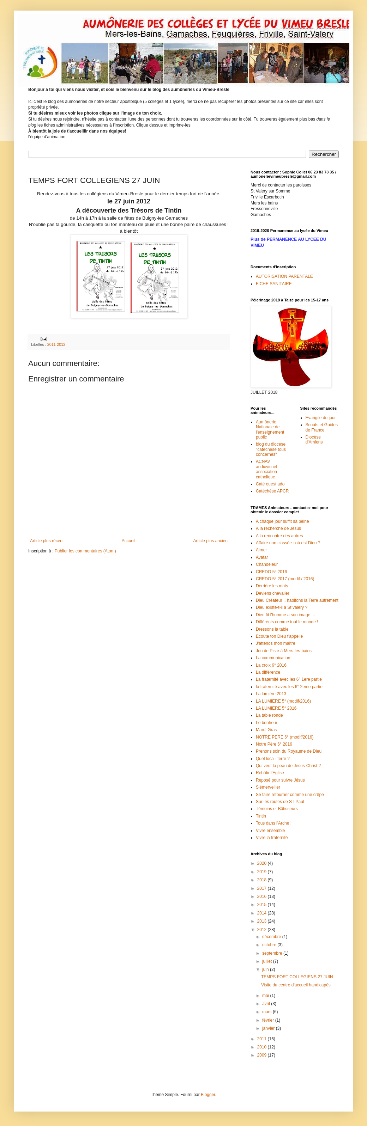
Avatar (262, 557)
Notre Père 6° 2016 (274, 744)
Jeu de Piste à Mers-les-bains (284, 650)
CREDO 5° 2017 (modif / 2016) (285, 578)
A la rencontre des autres (279, 535)
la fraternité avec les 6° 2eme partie (289, 686)
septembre (272, 953)
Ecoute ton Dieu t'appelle (279, 636)
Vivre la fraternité (272, 837)
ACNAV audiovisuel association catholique (266, 469)
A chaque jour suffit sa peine (282, 521)
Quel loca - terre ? (273, 758)
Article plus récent (47, 540)
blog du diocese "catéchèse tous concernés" (271, 449)
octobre (269, 944)
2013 (262, 921)
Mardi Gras (266, 729)
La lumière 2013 (271, 693)
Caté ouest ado (270, 484)
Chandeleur (267, 564)
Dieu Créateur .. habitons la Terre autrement (297, 600)
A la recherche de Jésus (278, 528)
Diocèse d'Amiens (314, 440)
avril (266, 1003)
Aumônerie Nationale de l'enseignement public (270, 430)
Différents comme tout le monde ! (287, 621)
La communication (273, 657)
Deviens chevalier (272, 593)
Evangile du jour (321, 417)
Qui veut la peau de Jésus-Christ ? (288, 765)
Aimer (261, 549)
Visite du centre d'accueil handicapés (296, 985)
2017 (262, 888)
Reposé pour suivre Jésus (280, 780)
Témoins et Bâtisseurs (277, 808)
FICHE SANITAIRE (274, 283)
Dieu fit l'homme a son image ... (285, 614)
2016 (262, 896)
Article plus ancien (210, 540)
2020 (262, 863)
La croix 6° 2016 (271, 665)
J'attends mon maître (275, 643)
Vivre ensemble (270, 830)
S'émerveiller (268, 787)
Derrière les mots (272, 585)
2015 (262, 904)
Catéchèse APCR (272, 491)
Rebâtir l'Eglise (270, 772)
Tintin (261, 816)
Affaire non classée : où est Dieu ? (288, 542)
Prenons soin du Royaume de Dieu (288, 751)
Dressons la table (272, 629)
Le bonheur (266, 722)
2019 (262, 871)
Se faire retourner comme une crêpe (290, 794)
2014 (262, 913)
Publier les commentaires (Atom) (85, 551)
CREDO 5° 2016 (271, 571)
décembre (272, 936)
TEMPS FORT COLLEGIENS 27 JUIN (297, 976)
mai (266, 995)
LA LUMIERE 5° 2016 (276, 708)
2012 (262, 929)
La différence (268, 672)
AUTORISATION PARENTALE (284, 276)
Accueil (129, 540)
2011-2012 (56, 344)
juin (266, 969)
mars (267, 1011)
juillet (267, 961)
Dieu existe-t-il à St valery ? (281, 607)
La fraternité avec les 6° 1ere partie (289, 679)
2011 (262, 1038)
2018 (262, 879)
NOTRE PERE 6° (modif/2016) (285, 737)
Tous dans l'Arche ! (273, 823)
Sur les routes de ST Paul (280, 801)
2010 (262, 1047)
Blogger (208, 1094)
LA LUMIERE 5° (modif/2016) (283, 701)
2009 (262, 1055)
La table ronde (269, 715)
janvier (269, 1028)
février (268, 1020)
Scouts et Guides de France (322, 427)
